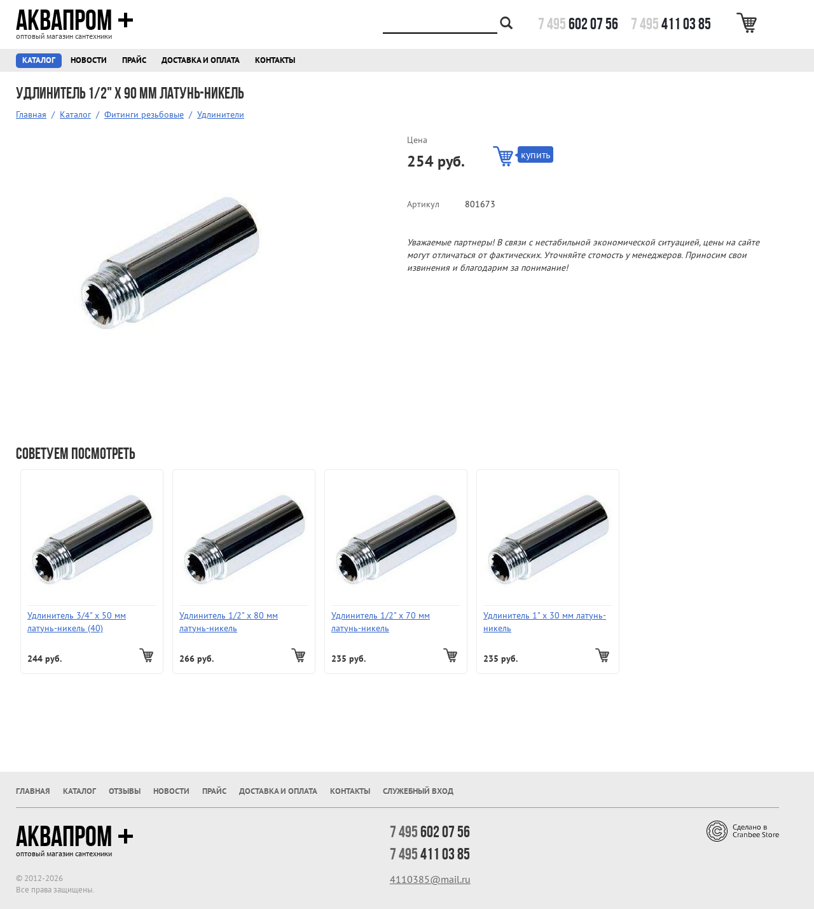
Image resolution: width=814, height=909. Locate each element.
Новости (89, 60)
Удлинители (220, 114)
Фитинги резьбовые (144, 114)
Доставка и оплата (201, 60)
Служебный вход (418, 791)
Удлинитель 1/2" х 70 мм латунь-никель (380, 622)
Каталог (38, 60)
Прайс (134, 60)
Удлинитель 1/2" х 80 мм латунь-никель (228, 622)
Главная (31, 114)
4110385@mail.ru (430, 879)
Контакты (275, 60)
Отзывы (125, 791)
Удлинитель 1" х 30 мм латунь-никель (544, 622)
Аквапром (75, 20)
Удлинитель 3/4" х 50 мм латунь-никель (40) (76, 622)
